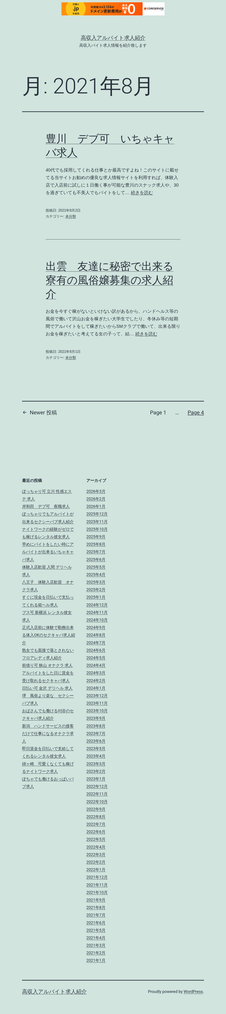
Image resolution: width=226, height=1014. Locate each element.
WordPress (193, 991)
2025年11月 (97, 521)
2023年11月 (97, 703)
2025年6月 (95, 559)
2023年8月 (95, 726)
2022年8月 (95, 816)
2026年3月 (95, 491)
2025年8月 (95, 544)
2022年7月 (95, 824)
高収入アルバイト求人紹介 (113, 38)
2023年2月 (95, 771)
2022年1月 (95, 869)
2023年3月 (95, 763)
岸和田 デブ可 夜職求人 (46, 506)
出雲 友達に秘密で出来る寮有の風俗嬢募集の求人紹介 (109, 280)
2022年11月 (97, 794)
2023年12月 (97, 695)
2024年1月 (95, 688)
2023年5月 (95, 748)
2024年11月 (97, 612)
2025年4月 (95, 574)
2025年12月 (97, 514)
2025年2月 (95, 589)
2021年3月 (95, 945)
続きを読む (142, 192)
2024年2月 (95, 680)
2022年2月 (95, 862)
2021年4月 (95, 937)
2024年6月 (95, 650)
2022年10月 (97, 801)
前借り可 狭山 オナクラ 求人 (47, 665)
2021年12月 (97, 877)
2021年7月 (95, 915)
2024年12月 (97, 605)
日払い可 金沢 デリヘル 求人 (47, 688)
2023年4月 (95, 756)
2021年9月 (95, 900)
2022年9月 (95, 809)
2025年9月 (95, 536)
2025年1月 (95, 597)
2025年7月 (95, 551)
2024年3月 (95, 672)
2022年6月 (95, 831)
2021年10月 (97, 892)
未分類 (70, 216)
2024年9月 (95, 627)
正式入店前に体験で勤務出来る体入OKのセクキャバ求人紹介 (48, 635)
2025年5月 (95, 567)
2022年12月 (97, 786)
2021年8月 (95, 907)
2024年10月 (97, 620)
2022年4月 (95, 847)
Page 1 (158, 412)
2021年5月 (95, 930)
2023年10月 (97, 710)
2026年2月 (95, 498)
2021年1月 (95, 960)
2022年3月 (95, 854)
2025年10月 (97, 529)
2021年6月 (95, 922)
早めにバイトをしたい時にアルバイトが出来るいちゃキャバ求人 (48, 552)
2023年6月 (95, 741)
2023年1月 (95, 778)
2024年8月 (95, 635)
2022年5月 (95, 839)
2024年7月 (95, 642)
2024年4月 (95, 665)
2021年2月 (95, 952)
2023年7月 (95, 733)
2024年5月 (95, 657)
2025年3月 (95, 582)
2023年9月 (95, 718)
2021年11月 (97, 885)
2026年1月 (95, 506)
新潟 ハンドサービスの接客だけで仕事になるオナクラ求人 (48, 733)
